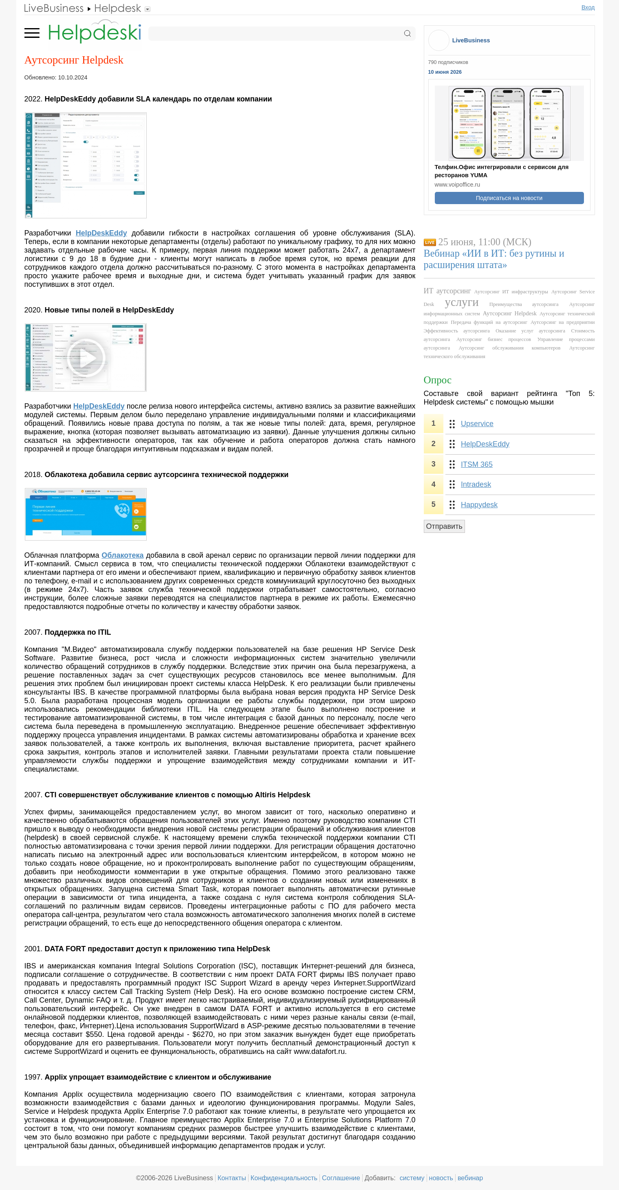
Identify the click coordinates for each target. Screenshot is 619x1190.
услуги (462, 301)
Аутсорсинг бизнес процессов (493, 339)
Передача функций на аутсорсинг (489, 322)
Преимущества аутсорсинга (524, 304)
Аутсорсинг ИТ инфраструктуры (511, 292)
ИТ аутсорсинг (447, 291)
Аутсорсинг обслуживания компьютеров (510, 348)
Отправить (444, 526)
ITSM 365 (477, 464)
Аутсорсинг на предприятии (563, 322)
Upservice (477, 424)
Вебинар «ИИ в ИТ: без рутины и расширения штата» (494, 259)
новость (441, 1177)
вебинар (470, 1177)
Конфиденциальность (284, 1177)
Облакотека (122, 555)
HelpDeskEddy (485, 444)
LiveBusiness (471, 40)
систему (412, 1177)
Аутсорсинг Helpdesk (510, 313)
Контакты (232, 1177)
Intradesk (476, 484)
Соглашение (341, 1177)
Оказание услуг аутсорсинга (530, 331)
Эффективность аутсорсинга (457, 331)
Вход (588, 7)
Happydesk (479, 505)
